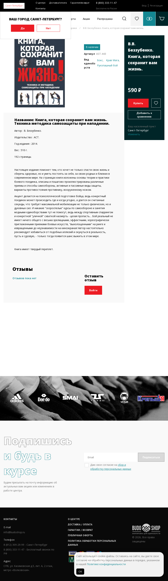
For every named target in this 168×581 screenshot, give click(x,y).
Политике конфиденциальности (106, 564)
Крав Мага (112, 60)
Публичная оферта (80, 535)
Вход (144, 5)
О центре (40, 2)
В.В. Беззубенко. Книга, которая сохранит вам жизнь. (113, 28)
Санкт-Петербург (14, 5)
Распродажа (104, 19)
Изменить (134, 134)
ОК (80, 571)
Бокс (100, 60)
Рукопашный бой (107, 65)
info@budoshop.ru (14, 532)
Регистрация (156, 5)
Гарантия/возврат (79, 2)
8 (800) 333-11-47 (106, 2)
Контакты (40, 8)
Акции (86, 19)
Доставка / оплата (80, 524)
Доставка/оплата (58, 2)
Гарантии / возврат (80, 530)
